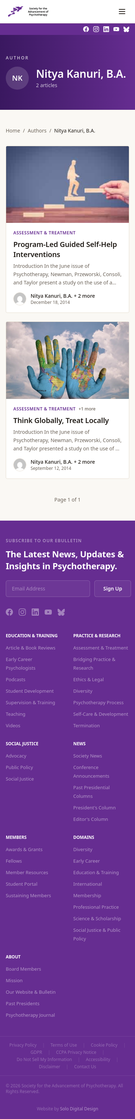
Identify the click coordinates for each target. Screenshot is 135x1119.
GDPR (36, 1052)
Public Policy (19, 767)
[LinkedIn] (35, 612)
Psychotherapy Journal (30, 1015)
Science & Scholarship (97, 918)
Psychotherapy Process (98, 702)
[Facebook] (9, 612)
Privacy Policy (23, 1045)
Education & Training (96, 872)
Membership (87, 895)
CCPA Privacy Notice (76, 1052)
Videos (13, 725)
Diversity (83, 691)
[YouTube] (48, 612)
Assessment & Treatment (100, 647)
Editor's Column (90, 819)
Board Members (23, 969)
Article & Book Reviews (30, 647)
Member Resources (27, 872)
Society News (87, 755)
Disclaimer (49, 1067)
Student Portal (21, 884)
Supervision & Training (30, 702)
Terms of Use (63, 1045)
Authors (37, 130)
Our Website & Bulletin (31, 992)
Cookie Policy (104, 1045)
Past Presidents (23, 1003)
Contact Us (85, 1067)
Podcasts (15, 679)
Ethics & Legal (88, 679)
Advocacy (16, 755)
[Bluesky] (61, 612)
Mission (14, 980)
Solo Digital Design (79, 1109)
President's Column (94, 807)
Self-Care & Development (101, 714)
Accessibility (98, 1059)
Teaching (16, 714)
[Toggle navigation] (122, 11)
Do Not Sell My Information (44, 1059)
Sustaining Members (28, 895)
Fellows (14, 861)
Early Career (86, 861)
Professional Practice (96, 907)
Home (13, 130)
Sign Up (112, 588)
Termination (86, 725)
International (87, 884)
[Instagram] (22, 612)
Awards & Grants (24, 849)
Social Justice (20, 779)
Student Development (30, 691)
